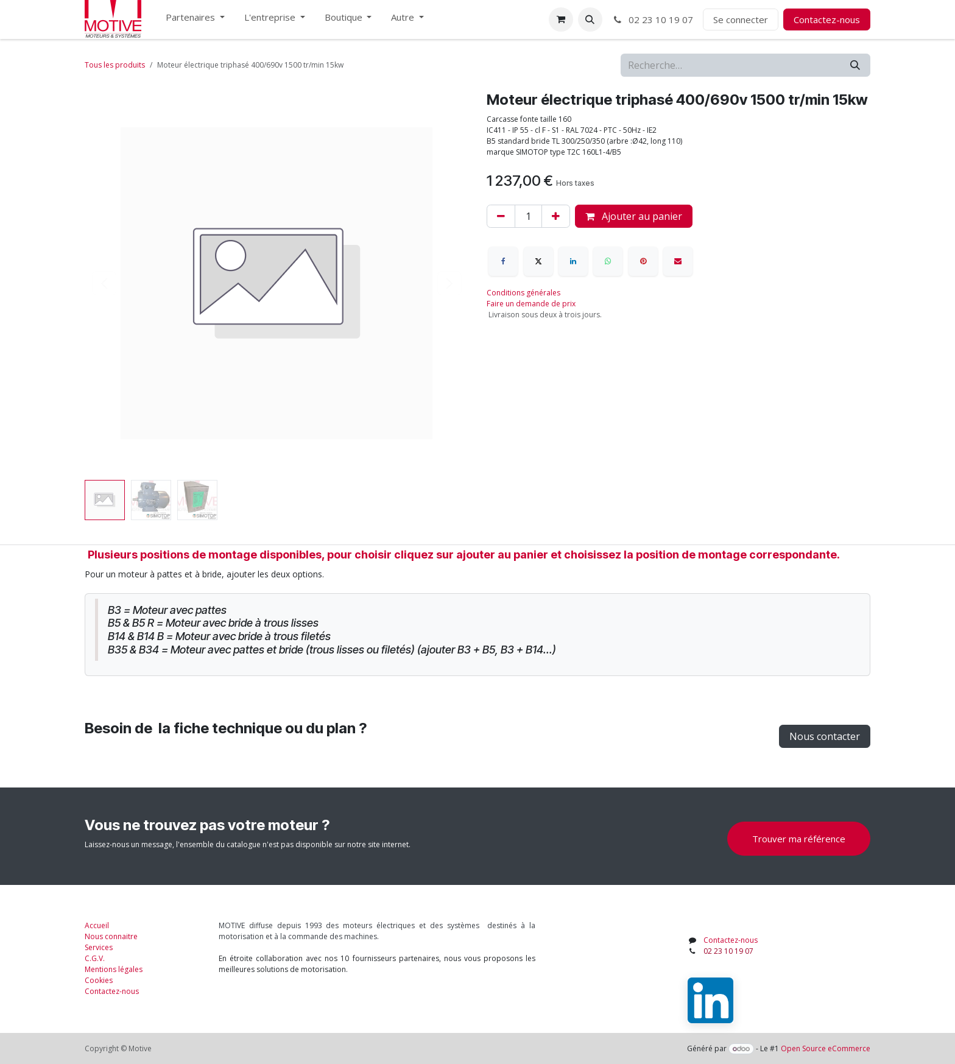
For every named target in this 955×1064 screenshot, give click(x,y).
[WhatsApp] (607, 261)
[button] (590, 19)
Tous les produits (115, 65)
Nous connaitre (111, 936)
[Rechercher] (855, 65)
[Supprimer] (501, 216)
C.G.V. (95, 958)
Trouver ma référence (798, 839)
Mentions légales (114, 969)
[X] (538, 261)
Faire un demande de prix (531, 303)
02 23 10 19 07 (652, 19)
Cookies (99, 980)
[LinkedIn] (573, 261)
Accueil (97, 925)
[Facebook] (503, 261)
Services (99, 947)
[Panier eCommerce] (561, 19)
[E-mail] (677, 261)
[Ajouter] (555, 216)
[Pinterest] (643, 261)
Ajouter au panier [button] (633, 216)
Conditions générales (523, 292)
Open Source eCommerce (825, 1048)
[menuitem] (195, 20)
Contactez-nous (827, 19)
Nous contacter (824, 736)
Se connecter (740, 19)
